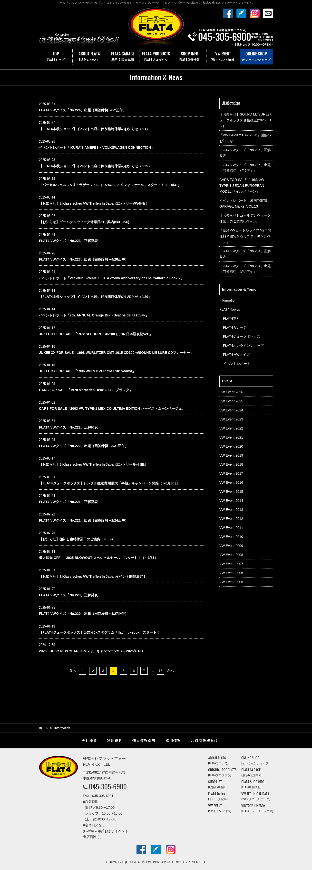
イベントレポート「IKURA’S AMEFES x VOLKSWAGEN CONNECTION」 (96, 147)
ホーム (44, 728)
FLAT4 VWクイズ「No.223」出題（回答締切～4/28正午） (83, 259)
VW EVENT (223, 57)
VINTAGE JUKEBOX (257, 808)
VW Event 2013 (231, 510)
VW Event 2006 (231, 573)
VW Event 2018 (231, 464)
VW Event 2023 (231, 419)
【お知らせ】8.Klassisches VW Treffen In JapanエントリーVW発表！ (93, 203)
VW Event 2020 (231, 446)
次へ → (172, 671)
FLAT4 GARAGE (122, 57)
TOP (55, 57)
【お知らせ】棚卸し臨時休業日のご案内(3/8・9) (76, 539)
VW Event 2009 (231, 546)
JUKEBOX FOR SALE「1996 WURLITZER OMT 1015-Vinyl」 (87, 371)
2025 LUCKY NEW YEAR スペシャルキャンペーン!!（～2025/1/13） (92, 651)
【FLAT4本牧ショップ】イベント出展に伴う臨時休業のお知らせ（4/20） (95, 297)
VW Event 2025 (231, 401)
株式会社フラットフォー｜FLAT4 (156, 27)
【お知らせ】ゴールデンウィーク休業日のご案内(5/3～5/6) (84, 222)
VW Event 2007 (231, 564)
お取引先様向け (204, 741)
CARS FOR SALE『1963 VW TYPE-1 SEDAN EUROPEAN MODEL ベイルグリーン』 (241, 185)
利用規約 (115, 741)
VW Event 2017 (231, 473)
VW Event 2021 (231, 437)
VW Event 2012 (231, 519)
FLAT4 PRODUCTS (156, 57)
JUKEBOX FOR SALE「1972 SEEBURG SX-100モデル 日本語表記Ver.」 (96, 334)
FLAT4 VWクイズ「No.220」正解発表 (68, 595)
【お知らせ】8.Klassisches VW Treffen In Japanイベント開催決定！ (92, 576)
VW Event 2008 (231, 555)
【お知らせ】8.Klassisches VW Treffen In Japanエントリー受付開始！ (94, 464)
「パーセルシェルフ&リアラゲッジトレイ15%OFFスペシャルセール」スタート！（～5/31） (110, 185)
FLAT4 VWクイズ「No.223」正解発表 (68, 241)
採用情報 (173, 741)
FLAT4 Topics (229, 309)
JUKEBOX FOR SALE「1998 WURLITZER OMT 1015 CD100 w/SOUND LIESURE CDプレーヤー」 (116, 353)
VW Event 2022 (231, 428)
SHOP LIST (216, 784)
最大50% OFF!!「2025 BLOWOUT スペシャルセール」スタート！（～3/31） (98, 558)
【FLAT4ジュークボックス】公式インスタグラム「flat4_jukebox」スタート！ (99, 632)
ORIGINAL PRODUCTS (222, 772)
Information (227, 300)
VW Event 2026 (231, 392)
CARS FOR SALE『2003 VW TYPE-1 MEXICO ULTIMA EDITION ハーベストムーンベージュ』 (112, 408)
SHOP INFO (189, 57)
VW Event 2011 (231, 528)
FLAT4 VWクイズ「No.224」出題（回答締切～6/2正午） (82, 110)
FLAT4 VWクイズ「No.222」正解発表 (68, 427)
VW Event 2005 (231, 582)
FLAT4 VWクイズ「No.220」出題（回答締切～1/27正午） (83, 614)
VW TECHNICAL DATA (255, 796)
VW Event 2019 (231, 455)
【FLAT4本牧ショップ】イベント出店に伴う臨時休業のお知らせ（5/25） (95, 166)
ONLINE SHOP (256, 57)
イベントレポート (236, 364)
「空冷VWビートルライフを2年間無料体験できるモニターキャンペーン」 (245, 236)
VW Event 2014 (231, 501)
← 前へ (70, 671)
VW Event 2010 (231, 537)
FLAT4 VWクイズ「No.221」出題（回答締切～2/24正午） (83, 520)
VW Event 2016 (231, 482)
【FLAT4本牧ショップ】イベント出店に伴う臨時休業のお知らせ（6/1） (94, 129)
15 (161, 671)
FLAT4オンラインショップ (243, 345)
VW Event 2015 (231, 491)
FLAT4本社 (231, 318)
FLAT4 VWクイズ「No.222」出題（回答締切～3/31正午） (83, 446)
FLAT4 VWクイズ (236, 354)
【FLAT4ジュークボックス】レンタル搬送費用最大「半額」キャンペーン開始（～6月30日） (110, 483)
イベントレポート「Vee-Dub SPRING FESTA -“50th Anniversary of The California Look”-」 (111, 278)
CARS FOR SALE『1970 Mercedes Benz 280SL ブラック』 (86, 390)
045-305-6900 (108, 786)
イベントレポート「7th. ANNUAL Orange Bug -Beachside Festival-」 (94, 315)
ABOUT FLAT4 (89, 57)
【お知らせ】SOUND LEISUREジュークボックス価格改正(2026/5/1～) (245, 120)
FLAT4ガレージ (235, 327)
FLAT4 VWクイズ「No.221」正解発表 (68, 502)
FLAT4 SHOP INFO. (253, 784)
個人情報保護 (144, 741)
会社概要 (89, 741)
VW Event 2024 (231, 410)
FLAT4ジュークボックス (241, 336)
